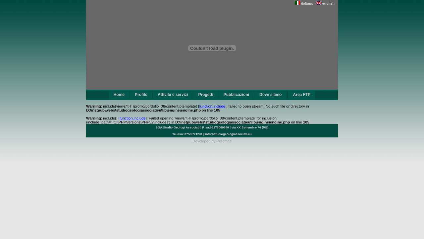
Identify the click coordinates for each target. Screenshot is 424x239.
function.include (212, 106)
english (325, 3)
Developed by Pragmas (212, 141)
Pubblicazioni (236, 94)
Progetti (205, 94)
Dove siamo (270, 94)
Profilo (141, 94)
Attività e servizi (173, 94)
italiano (304, 3)
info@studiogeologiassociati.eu (228, 134)
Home (119, 94)
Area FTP (302, 94)
